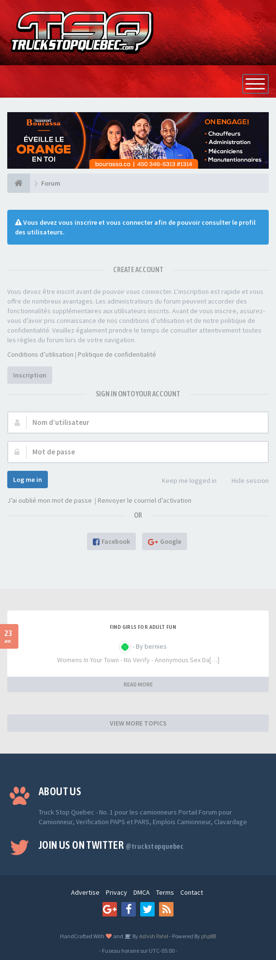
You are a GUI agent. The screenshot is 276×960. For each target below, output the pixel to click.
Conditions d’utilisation (40, 354)
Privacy (116, 892)
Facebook (111, 541)
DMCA (141, 892)
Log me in (27, 479)
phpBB (208, 936)
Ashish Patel (153, 936)
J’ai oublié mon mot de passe (49, 500)
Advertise (85, 892)
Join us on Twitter (111, 845)
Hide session (245, 481)
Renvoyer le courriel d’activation (144, 500)
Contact (191, 892)
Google (164, 541)
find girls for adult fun (143, 627)
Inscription (29, 375)
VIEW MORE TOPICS (138, 723)
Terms (165, 892)
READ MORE (138, 684)
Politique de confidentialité (117, 354)
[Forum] (18, 183)
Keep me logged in (184, 481)
